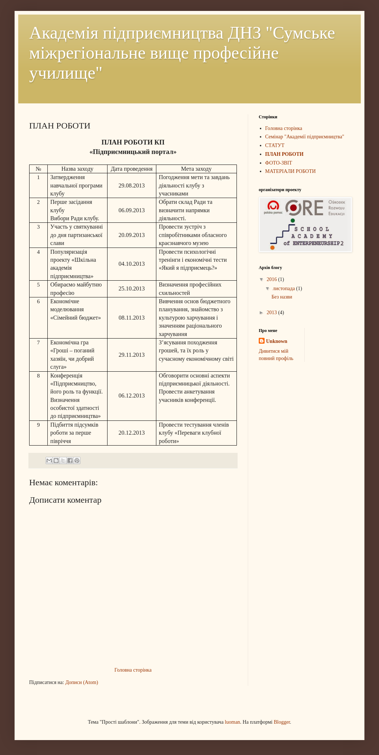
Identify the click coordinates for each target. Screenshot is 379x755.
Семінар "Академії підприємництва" (304, 136)
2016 (272, 279)
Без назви (281, 297)
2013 (272, 312)
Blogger (282, 722)
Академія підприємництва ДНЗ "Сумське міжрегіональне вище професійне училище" (182, 52)
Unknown (276, 341)
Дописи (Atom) (81, 682)
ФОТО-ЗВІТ (278, 163)
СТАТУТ (275, 145)
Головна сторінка (133, 670)
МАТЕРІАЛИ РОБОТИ (290, 171)
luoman (232, 722)
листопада (284, 288)
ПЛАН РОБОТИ (284, 154)
